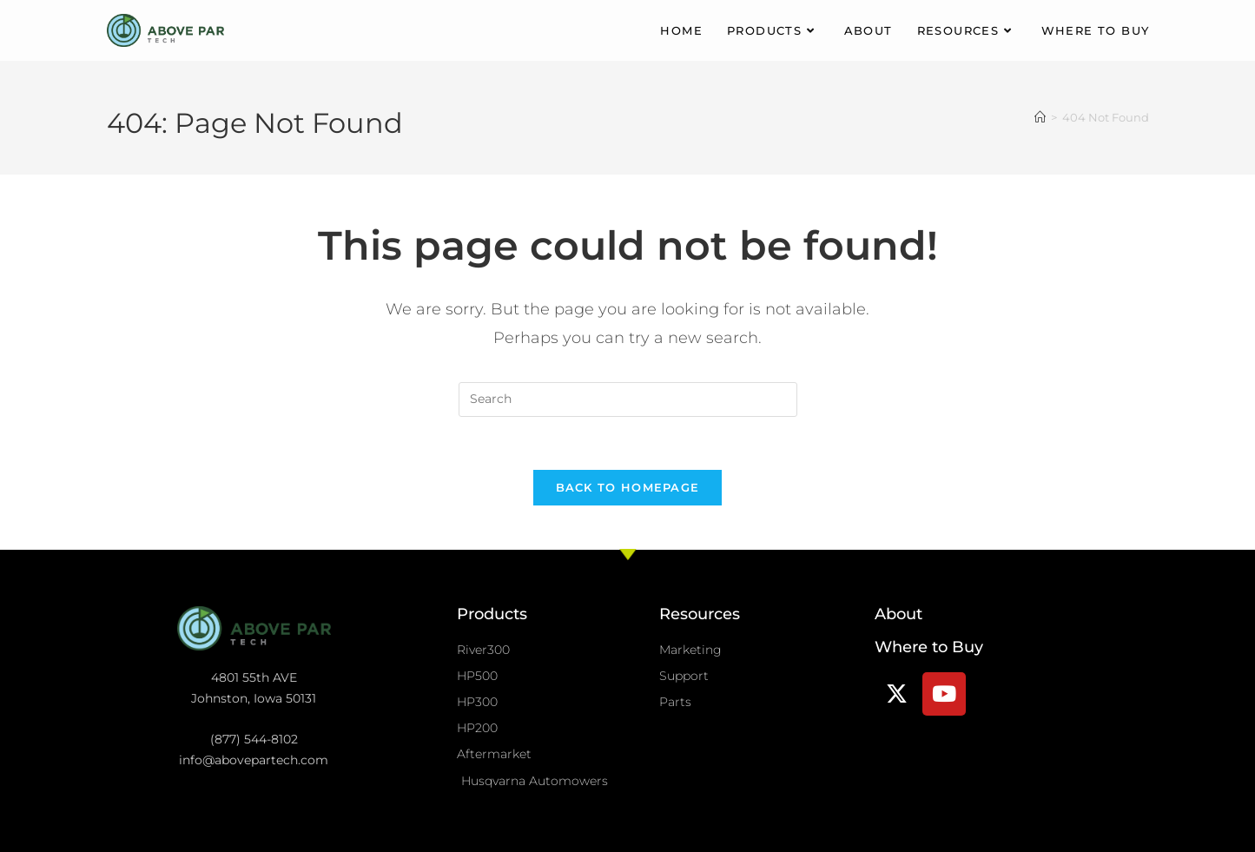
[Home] (1040, 117)
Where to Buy (929, 647)
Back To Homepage (628, 487)
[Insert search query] (628, 399)
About (898, 614)
